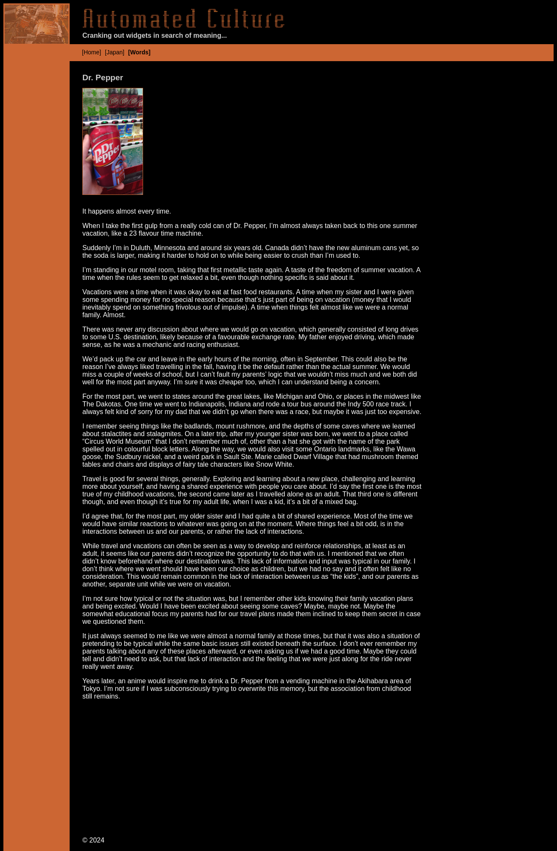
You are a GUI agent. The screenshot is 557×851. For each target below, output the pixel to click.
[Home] (91, 52)
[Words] (139, 52)
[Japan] (114, 52)
